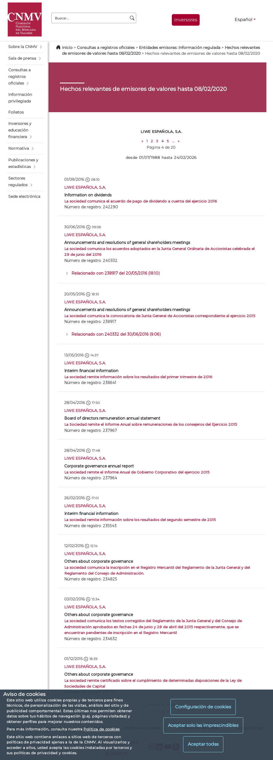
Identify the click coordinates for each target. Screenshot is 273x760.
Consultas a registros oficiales (106, 47)
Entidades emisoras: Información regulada (179, 47)
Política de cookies (101, 729)
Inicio (67, 47)
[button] (25, 46)
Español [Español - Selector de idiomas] (243, 19)
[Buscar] (132, 18)
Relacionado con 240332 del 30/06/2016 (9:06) (116, 334)
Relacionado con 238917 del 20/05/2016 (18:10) (115, 273)
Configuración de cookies (203, 706)
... (173, 141)
